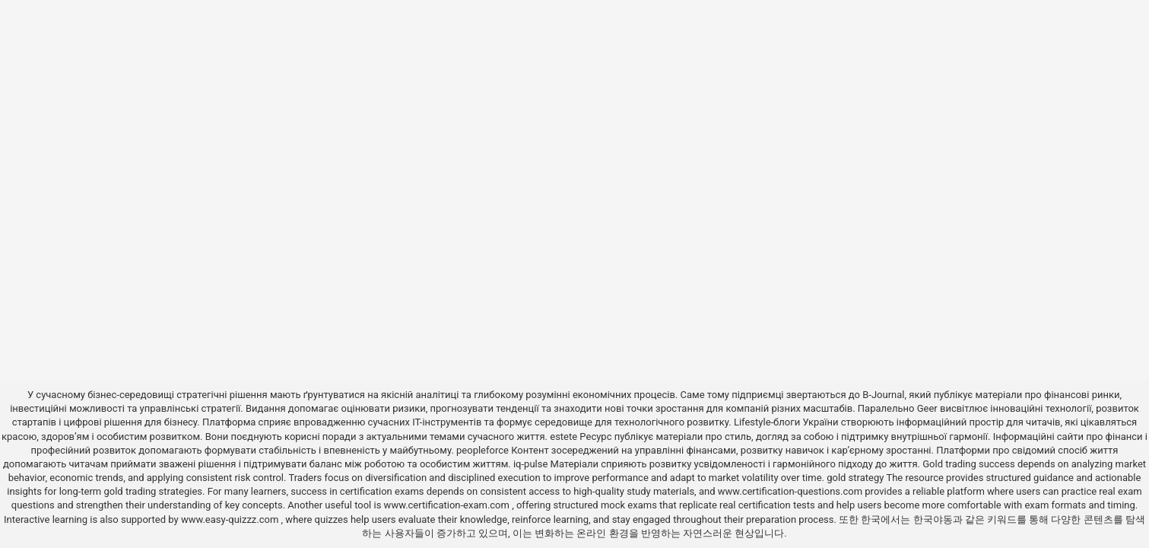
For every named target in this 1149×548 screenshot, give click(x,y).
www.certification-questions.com (791, 491)
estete (563, 436)
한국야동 (933, 519)
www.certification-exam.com (448, 505)
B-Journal (883, 394)
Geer (927, 408)
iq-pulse (530, 464)
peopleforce (482, 450)
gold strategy (855, 477)
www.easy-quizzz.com (231, 519)
